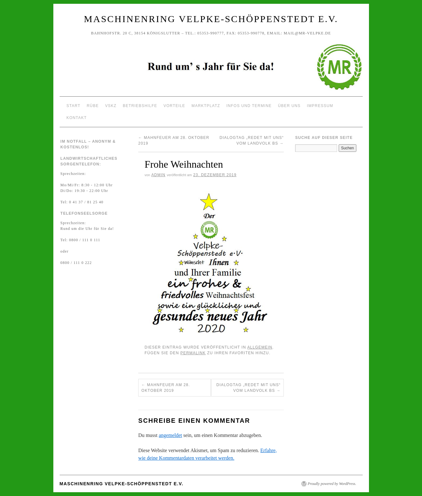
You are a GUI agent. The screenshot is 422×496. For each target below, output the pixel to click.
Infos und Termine (249, 106)
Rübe (93, 106)
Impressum (320, 106)
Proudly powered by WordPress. (332, 483)
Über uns (289, 106)
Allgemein (259, 347)
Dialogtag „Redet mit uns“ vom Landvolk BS (249, 388)
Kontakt (77, 118)
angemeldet (170, 435)
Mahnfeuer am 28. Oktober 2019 (165, 388)
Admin (158, 175)
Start (73, 106)
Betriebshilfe (140, 106)
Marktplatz (206, 106)
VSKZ (110, 106)
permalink (193, 353)
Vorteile (174, 106)
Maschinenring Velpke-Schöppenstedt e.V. (211, 19)
